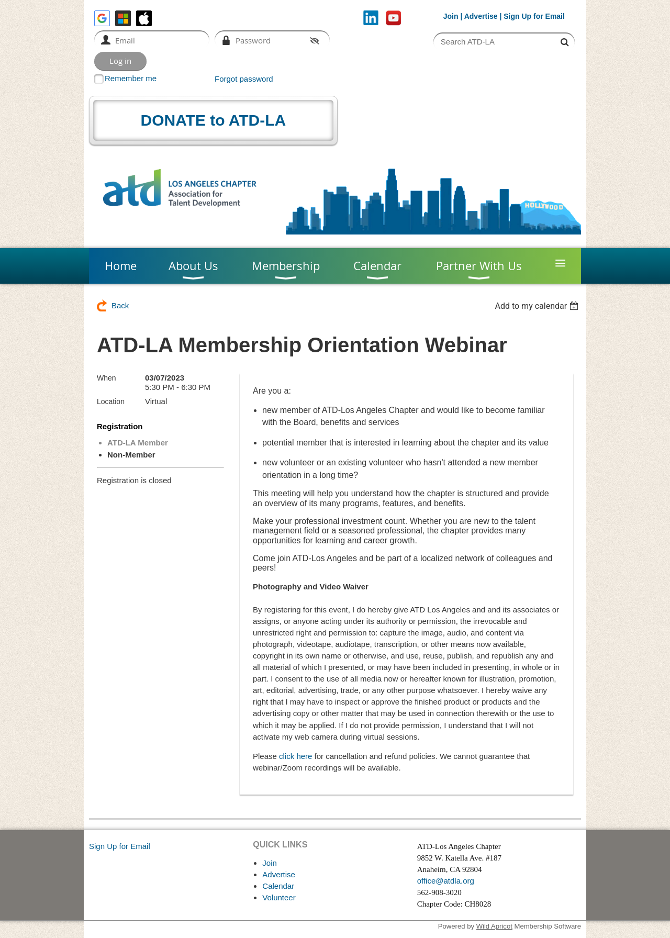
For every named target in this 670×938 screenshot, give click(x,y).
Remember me (131, 78)
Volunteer (278, 897)
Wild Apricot (494, 926)
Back (120, 305)
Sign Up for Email (119, 846)
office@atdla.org (445, 880)
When (106, 378)
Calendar (278, 885)
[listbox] (538, 305)
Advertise (481, 16)
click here (295, 756)
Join (451, 16)
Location (111, 401)
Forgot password (244, 78)
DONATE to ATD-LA (213, 120)
